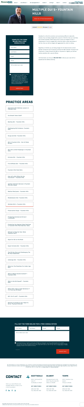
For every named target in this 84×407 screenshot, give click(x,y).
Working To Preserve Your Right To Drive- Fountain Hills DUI (18, 303)
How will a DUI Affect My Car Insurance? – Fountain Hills (16, 177)
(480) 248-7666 (35, 389)
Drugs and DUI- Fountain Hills (16, 136)
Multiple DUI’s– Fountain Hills (16, 204)
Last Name (13, 51)
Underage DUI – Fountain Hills (17, 260)
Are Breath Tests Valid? (15, 115)
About (15, 2)
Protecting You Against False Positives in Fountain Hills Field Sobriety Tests (19, 225)
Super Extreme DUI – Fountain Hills (18, 246)
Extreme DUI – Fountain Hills (16, 157)
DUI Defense (23, 2)
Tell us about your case (17, 65)
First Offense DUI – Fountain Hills (18, 163)
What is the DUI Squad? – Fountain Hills (18, 282)
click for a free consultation (43, 19)
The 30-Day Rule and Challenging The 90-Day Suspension (19, 253)
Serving (51, 2)
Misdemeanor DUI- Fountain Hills (17, 198)
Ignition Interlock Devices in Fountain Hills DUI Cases (19, 184)
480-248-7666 (57, 57)
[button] (42, 27)
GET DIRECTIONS (36, 386)
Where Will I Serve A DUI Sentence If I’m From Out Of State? (19, 289)
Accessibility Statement (34, 404)
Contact (64, 2)
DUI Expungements (34, 2)
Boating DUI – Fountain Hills (16, 122)
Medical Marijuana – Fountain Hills (18, 191)
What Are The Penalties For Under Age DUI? (19, 267)
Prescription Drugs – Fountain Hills (18, 210)
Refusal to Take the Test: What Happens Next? (17, 232)
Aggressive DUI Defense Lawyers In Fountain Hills (18, 108)
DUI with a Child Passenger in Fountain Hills (19, 150)
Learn (58, 2)
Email (12, 56)
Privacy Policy (60, 344)
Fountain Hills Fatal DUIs (15, 170)
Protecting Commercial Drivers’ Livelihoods (17, 217)
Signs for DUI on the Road (15, 239)
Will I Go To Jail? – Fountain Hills (17, 296)
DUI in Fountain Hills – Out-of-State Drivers (18, 142)
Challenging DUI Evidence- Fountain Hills (18, 129)
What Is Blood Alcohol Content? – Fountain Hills (18, 274)
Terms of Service (19, 82)
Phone (12, 60)
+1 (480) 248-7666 (76, 3)
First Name (13, 47)
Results (44, 2)
